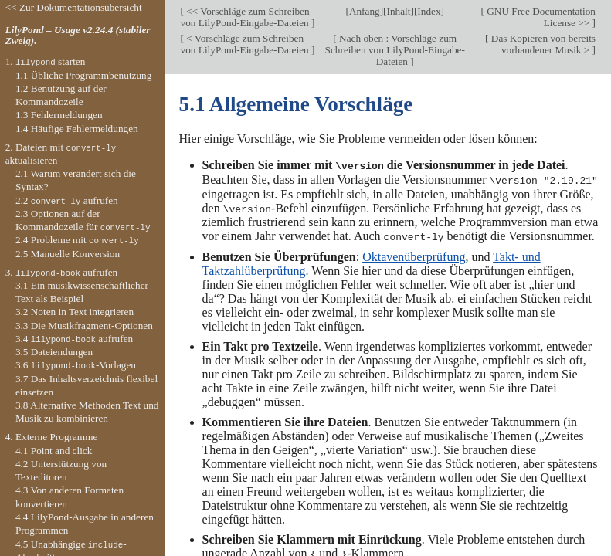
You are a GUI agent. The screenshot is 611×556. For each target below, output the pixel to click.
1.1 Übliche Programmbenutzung (83, 75)
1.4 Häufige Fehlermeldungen (76, 128)
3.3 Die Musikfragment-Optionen (84, 325)
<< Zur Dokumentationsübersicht (73, 7)
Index (428, 11)
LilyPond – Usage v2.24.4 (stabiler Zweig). (78, 35)
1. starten (45, 61)
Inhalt (399, 11)
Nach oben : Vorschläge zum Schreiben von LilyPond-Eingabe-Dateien (395, 49)
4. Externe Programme (51, 436)
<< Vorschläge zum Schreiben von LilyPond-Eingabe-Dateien (246, 17)
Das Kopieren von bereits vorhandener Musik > (542, 44)
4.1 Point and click (53, 450)
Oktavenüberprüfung (413, 254)
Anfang (364, 11)
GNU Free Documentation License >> (540, 17)
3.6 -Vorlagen (75, 365)
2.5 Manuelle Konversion (67, 253)
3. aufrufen (61, 272)
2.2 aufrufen (66, 200)
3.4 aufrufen (74, 338)
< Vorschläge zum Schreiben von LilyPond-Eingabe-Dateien (246, 44)
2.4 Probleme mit (77, 240)
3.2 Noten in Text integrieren (74, 311)
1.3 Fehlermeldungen (59, 114)
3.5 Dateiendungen (54, 352)
